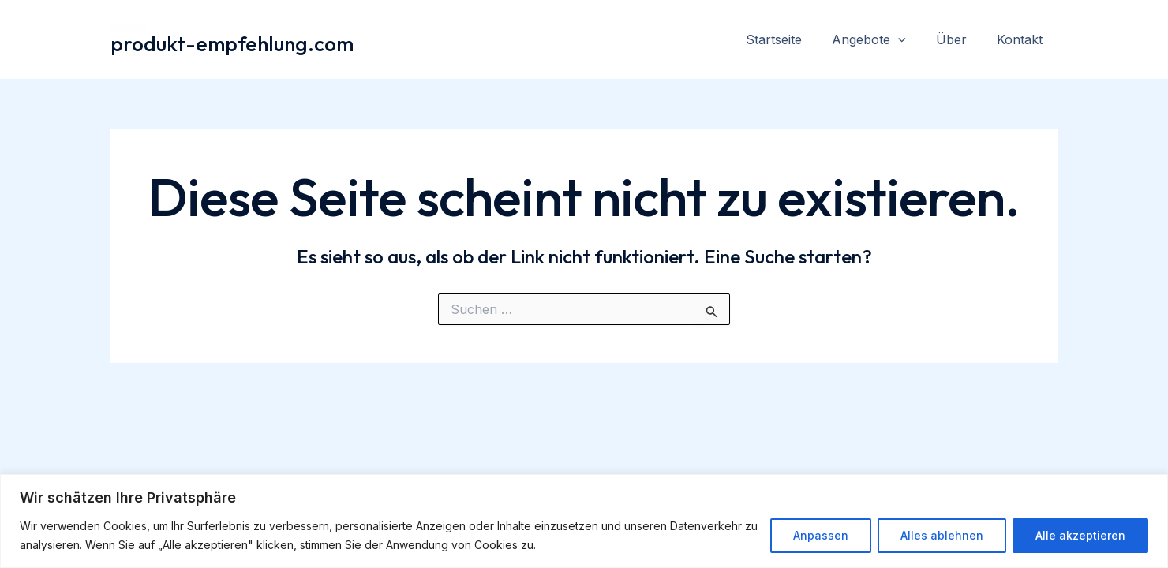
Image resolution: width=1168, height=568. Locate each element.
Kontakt (1022, 39)
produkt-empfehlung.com (232, 44)
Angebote (881, 39)
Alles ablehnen (941, 535)
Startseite (790, 39)
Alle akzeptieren (1080, 535)
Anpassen (820, 535)
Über (958, 39)
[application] (910, 39)
